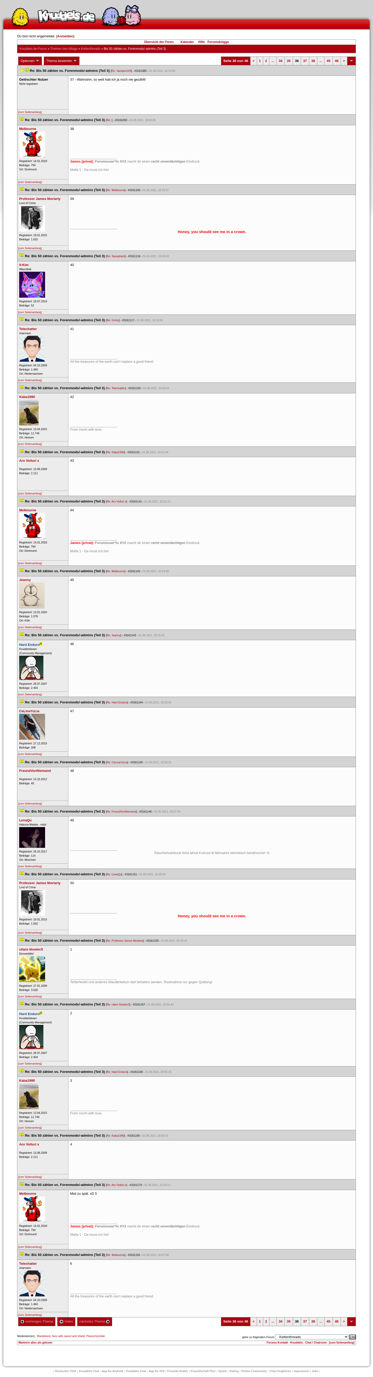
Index (66, 1321)
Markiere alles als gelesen (35, 1342)
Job (315, 1371)
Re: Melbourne (115, 190)
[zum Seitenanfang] (30, 112)
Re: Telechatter (115, 388)
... (272, 61)
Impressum (301, 1371)
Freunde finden (177, 1371)
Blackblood (44, 1336)
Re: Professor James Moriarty (124, 940)
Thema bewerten (61, 61)
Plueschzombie (95, 1336)
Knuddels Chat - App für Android (101, 1371)
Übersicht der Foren (159, 42)
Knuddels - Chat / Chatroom (308, 1342)
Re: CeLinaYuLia (116, 762)
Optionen (30, 61)
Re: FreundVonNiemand (121, 811)
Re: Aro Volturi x (116, 501)
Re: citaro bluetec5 (118, 1004)
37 (305, 61)
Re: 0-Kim (112, 320)
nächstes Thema (95, 1321)
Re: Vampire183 (121, 70)
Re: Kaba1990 (115, 452)
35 (288, 61)
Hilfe (201, 42)
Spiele (222, 1371)
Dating (234, 1371)
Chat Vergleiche (280, 1371)
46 (337, 61)
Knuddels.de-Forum (33, 49)
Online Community (254, 1371)
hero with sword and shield (68, 1336)
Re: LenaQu (113, 874)
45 (328, 61)
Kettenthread (91, 49)
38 (313, 61)
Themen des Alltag (63, 49)
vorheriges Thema (36, 1321)
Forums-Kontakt (277, 1342)
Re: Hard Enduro (116, 702)
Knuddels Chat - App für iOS (145, 1371)
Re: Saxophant (115, 256)
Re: (109, 120)
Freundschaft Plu (203, 1371)
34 (280, 61)
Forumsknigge (218, 42)
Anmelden (65, 36)
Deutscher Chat (65, 1371)
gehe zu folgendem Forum (258, 1337)
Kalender (187, 42)
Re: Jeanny (113, 635)
